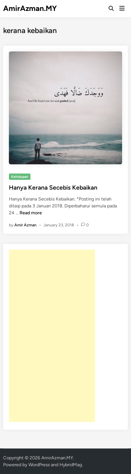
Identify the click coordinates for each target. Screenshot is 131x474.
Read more (31, 212)
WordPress (39, 464)
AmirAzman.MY (30, 8)
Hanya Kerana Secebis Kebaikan (53, 187)
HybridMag (70, 464)
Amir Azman (25, 225)
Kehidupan (19, 177)
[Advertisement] (52, 336)
